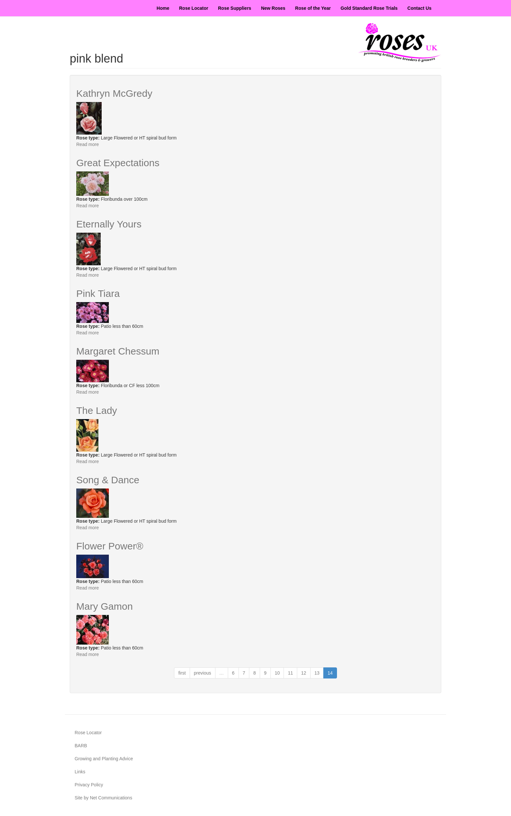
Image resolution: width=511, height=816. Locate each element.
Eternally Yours (108, 224)
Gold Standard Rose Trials (369, 8)
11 (290, 673)
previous (202, 673)
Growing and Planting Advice (104, 758)
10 (277, 673)
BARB (81, 745)
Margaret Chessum (117, 351)
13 (317, 673)
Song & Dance (107, 479)
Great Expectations (117, 162)
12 (303, 673)
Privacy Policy (89, 784)
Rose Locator (193, 8)
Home (163, 8)
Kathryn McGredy (114, 93)
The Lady (96, 410)
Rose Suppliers (234, 8)
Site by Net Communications (103, 797)
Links (80, 771)
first (182, 673)
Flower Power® (109, 546)
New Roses (273, 8)
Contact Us (419, 8)
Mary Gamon (104, 606)
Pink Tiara (98, 293)
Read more (87, 144)
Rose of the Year (313, 8)
